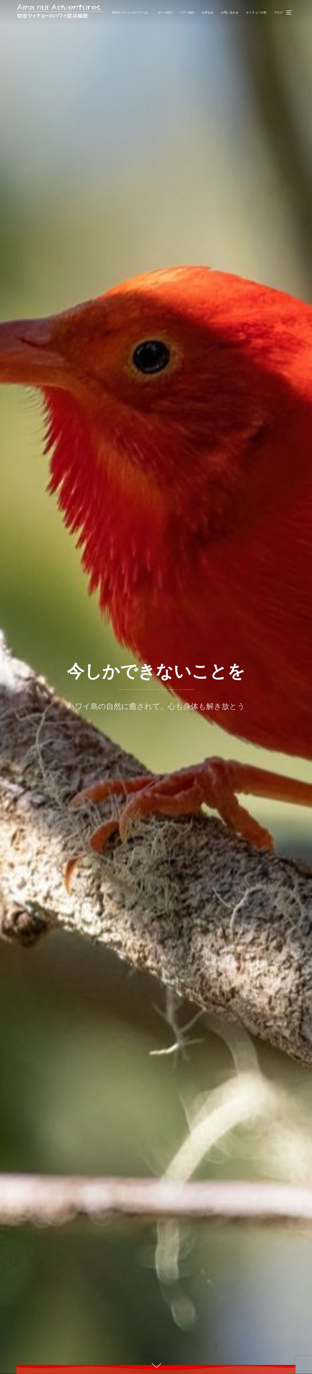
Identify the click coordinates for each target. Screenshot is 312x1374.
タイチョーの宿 (256, 12)
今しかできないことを (156, 671)
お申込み (208, 12)
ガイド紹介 (165, 12)
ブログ (278, 12)
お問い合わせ (230, 12)
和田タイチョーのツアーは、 (131, 12)
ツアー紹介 (187, 12)
